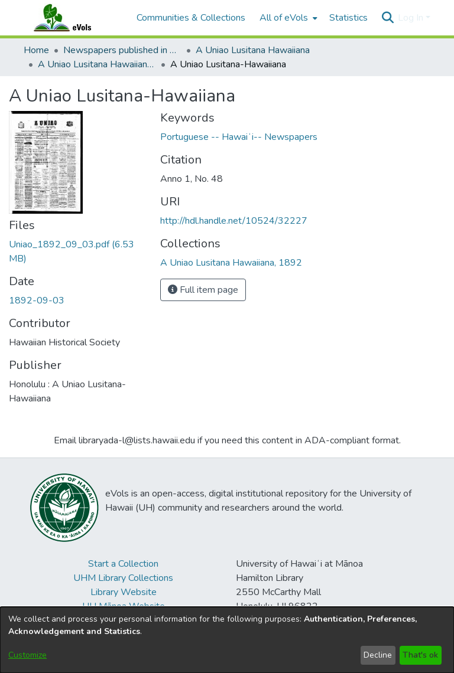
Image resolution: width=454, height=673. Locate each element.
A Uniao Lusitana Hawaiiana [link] (253, 50)
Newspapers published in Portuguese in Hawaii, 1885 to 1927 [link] (122, 50)
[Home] (74, 17)
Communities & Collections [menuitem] (191, 17)
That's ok (420, 655)
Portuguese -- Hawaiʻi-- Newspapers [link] (238, 136)
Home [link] (36, 50)
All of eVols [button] (284, 17)
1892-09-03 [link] (36, 300)
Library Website (123, 592)
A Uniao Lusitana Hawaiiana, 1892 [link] (97, 64)
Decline (378, 655)
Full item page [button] (203, 289)
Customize (27, 655)
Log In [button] (412, 17)
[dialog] (227, 640)
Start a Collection (123, 563)
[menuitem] (287, 17)
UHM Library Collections (123, 577)
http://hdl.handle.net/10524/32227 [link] (233, 220)
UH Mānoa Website (123, 606)
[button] (387, 18)
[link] (231, 262)
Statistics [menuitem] (348, 17)
